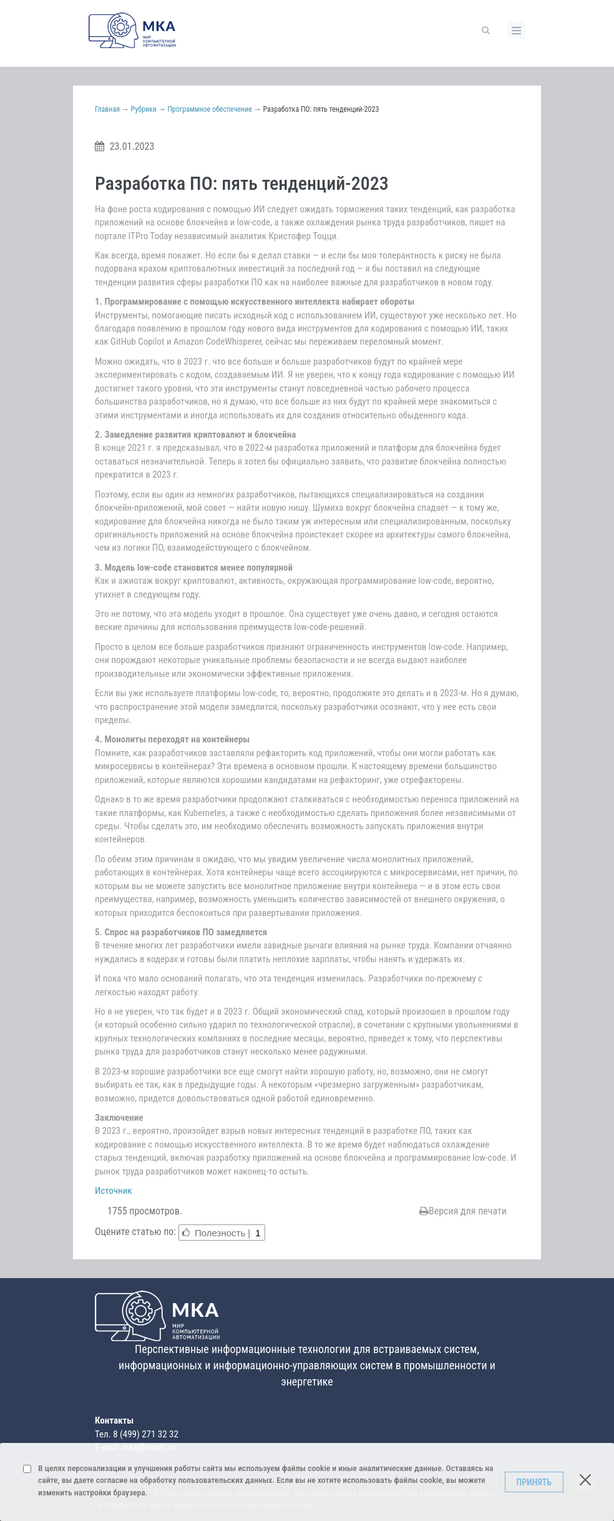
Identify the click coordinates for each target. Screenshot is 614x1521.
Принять (534, 1482)
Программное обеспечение (209, 109)
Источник (113, 1190)
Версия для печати (463, 1211)
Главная (107, 109)
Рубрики (144, 109)
